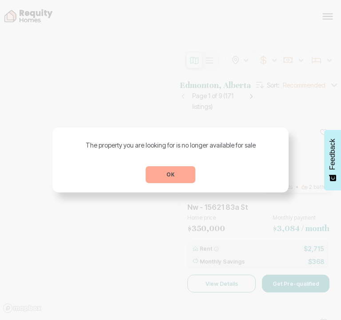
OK (170, 174)
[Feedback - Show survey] (332, 160)
